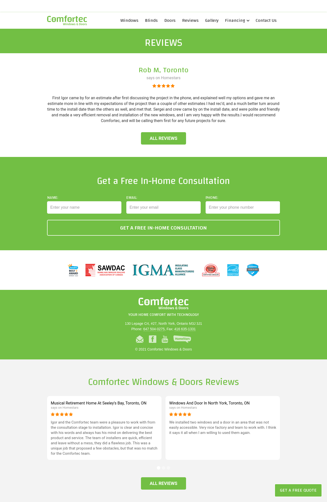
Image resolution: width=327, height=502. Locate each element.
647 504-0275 (153, 329)
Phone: (212, 201)
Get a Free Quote (298, 490)
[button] (237, 20)
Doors (170, 20)
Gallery (211, 20)
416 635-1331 (185, 329)
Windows (129, 20)
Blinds (151, 20)
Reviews (190, 20)
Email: (131, 201)
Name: (52, 201)
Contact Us (266, 20)
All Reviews (163, 138)
